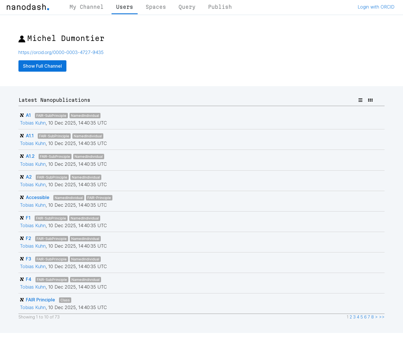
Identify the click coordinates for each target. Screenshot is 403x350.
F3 (28, 259)
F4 (29, 279)
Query (187, 7)
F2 (28, 238)
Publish (220, 7)
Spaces (156, 7)
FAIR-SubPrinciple (51, 115)
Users (124, 7)
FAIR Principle (40, 300)
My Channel (87, 7)
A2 (29, 177)
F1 (28, 218)
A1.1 (30, 135)
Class (65, 300)
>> (382, 317)
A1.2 (30, 156)
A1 (28, 115)
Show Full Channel (42, 66)
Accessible (37, 197)
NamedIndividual (85, 115)
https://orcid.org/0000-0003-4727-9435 (61, 52)
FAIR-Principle (99, 198)
